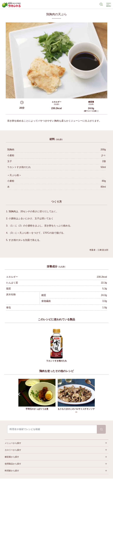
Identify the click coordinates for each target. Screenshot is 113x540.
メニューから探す (13, 443)
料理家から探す (12, 470)
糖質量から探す (12, 457)
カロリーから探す (13, 450)
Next (93, 394)
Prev (19, 394)
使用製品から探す (13, 464)
